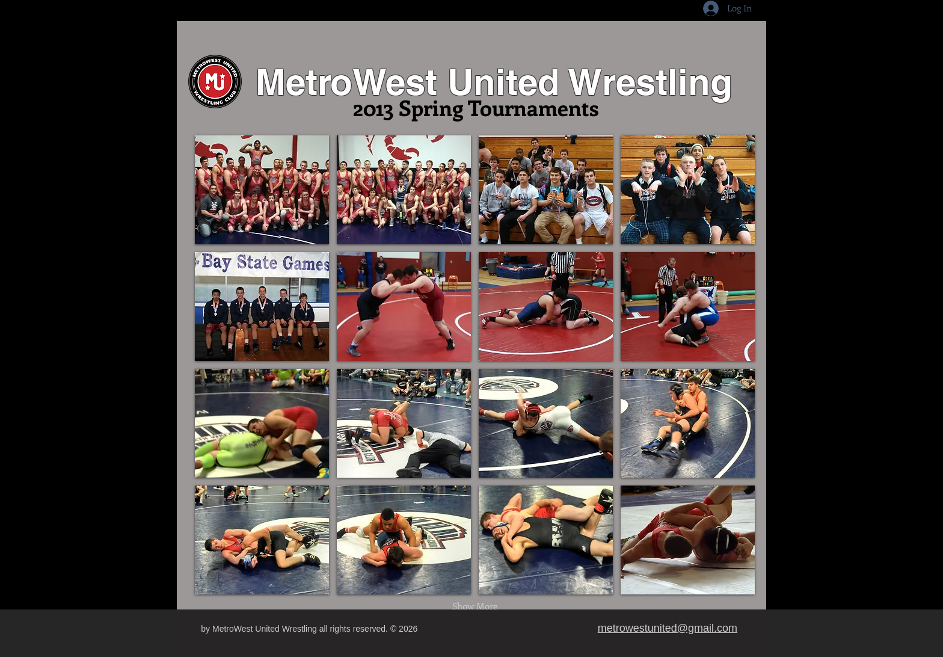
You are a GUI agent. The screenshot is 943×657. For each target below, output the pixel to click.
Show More (474, 606)
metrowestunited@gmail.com (667, 628)
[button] (262, 189)
